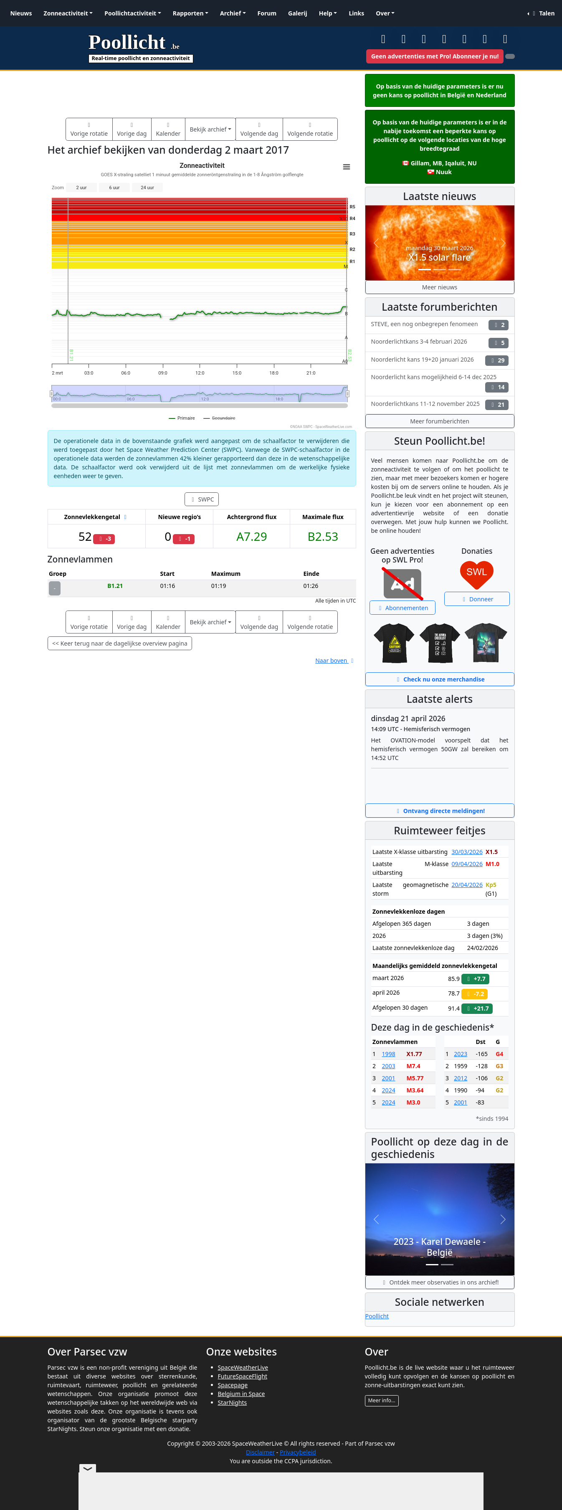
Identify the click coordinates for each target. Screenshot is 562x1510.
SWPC (201, 499)
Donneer (477, 599)
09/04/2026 (466, 864)
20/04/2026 (466, 885)
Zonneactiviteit (66, 13)
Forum (267, 13)
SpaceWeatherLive (243, 1367)
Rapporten (188, 13)
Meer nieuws (439, 287)
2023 (460, 1054)
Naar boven (335, 660)
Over (383, 13)
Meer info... (381, 1400)
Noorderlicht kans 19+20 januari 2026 (440, 360)
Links (356, 13)
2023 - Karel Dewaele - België (440, 1247)
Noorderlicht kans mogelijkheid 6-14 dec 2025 (440, 382)
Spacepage (233, 1385)
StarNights (232, 1402)
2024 (388, 1090)
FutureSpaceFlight (243, 1376)
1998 (388, 1054)
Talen (542, 13)
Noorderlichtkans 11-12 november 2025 (440, 405)
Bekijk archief (208, 129)
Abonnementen (402, 608)
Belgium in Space (241, 1394)
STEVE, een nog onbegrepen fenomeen (440, 325)
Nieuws (21, 13)
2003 (388, 1066)
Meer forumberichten (439, 421)
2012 (460, 1078)
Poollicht (377, 1316)
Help (325, 13)
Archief (230, 13)
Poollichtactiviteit (130, 13)
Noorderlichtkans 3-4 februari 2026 (440, 342)
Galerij (297, 13)
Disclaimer (260, 1452)
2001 (388, 1078)
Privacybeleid (298, 1452)
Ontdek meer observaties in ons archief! (439, 1282)
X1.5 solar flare (440, 257)
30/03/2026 (466, 852)
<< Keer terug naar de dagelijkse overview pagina (119, 643)
